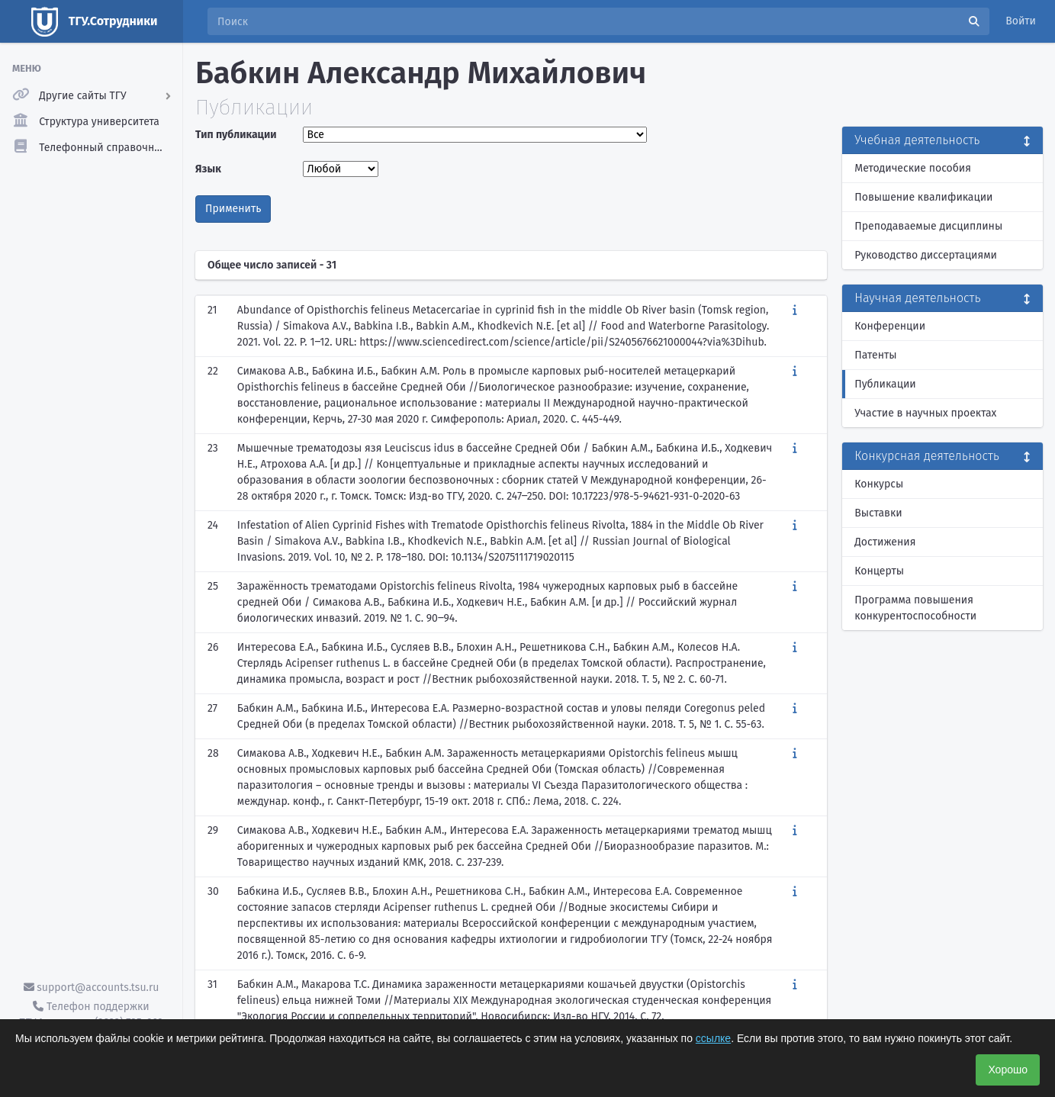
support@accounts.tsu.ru (91, 987)
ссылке (713, 1038)
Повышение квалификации (923, 197)
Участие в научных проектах (925, 413)
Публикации (884, 384)
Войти (1020, 20)
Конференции (889, 326)
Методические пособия (912, 168)
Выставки (878, 513)
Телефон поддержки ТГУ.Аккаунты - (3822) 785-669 (90, 1014)
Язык (208, 168)
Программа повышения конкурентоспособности (915, 608)
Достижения (884, 542)
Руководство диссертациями (925, 255)
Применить (233, 208)
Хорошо (1008, 1069)
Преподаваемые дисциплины (928, 226)
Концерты (879, 571)
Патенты (875, 355)
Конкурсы (878, 484)
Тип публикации (235, 134)
